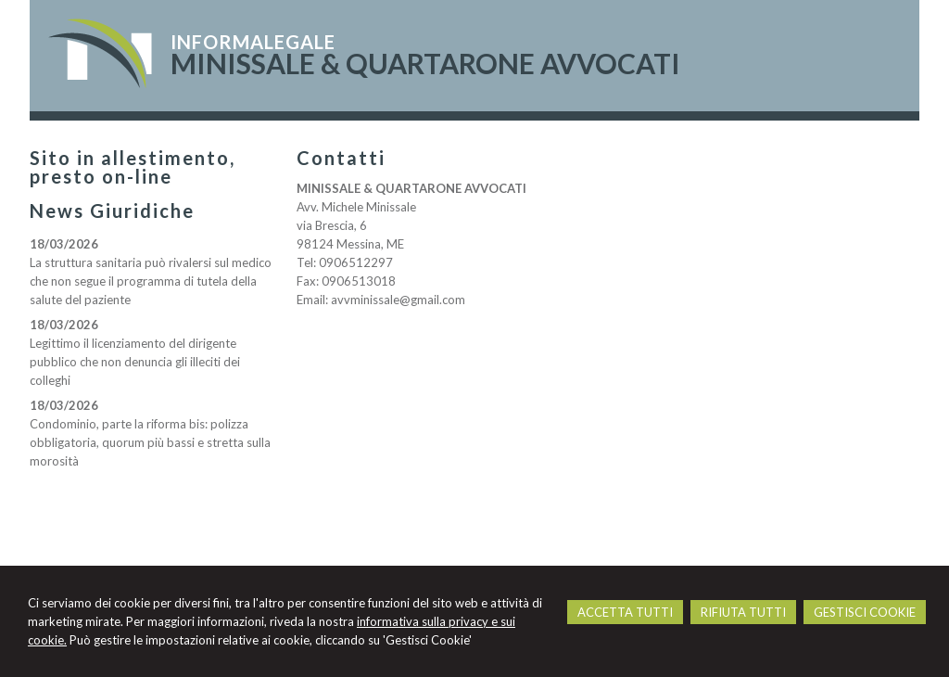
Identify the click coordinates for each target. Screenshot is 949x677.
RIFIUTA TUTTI (743, 612)
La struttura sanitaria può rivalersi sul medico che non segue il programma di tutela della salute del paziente (151, 281)
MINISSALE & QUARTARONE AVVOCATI (425, 63)
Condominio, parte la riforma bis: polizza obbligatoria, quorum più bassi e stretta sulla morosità (150, 442)
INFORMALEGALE (253, 42)
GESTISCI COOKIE (865, 612)
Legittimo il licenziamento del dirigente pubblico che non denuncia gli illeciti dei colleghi (135, 362)
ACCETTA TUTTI (625, 612)
